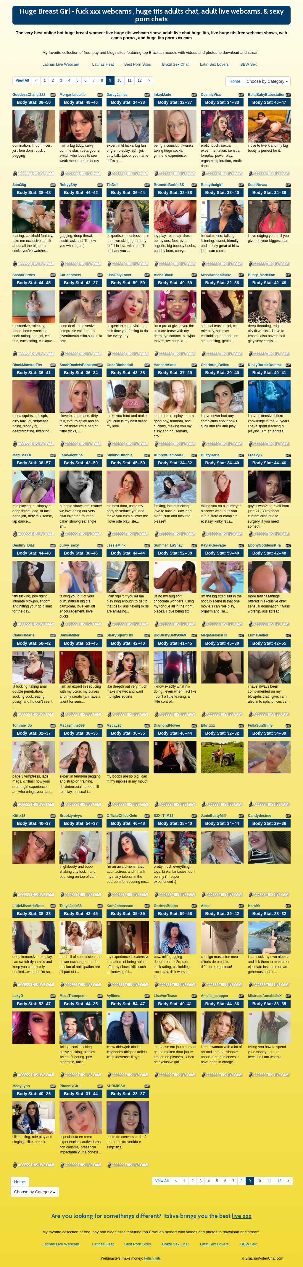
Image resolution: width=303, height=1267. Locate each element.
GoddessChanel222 (28, 95)
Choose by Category (267, 81)
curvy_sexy (69, 545)
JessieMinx (116, 545)
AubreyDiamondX (168, 455)
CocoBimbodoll (120, 365)
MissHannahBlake (216, 275)
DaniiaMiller (69, 635)
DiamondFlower (167, 725)
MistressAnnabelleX (265, 996)
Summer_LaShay (168, 545)
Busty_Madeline (261, 275)
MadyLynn (21, 1086)
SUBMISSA (116, 1086)
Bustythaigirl (212, 185)
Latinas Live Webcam (60, 64)
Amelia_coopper (214, 996)
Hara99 (254, 906)
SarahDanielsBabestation (80, 365)
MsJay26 (114, 725)
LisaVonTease (165, 996)
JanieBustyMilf (213, 816)
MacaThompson (72, 996)
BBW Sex (248, 64)
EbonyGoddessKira (264, 545)
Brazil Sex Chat (175, 64)
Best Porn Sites (137, 64)
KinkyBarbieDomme (265, 365)
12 (139, 80)
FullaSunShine (260, 725)
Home (234, 81)
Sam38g (19, 185)
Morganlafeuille (72, 95)
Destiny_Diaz (23, 545)
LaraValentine (71, 455)
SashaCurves (23, 275)
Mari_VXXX (21, 455)
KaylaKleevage (213, 545)
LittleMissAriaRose (28, 906)
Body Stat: (34, 102)
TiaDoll (112, 185)
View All (22, 80)
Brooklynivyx (70, 816)
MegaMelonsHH (214, 635)
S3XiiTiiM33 (163, 816)
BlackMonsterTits (27, 365)
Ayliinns (113, 996)
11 (129, 80)
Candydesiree (259, 816)
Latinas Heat (103, 64)
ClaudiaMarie (23, 635)
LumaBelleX (258, 635)
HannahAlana (165, 365)
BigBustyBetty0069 (170, 635)
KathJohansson (120, 906)
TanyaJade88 (70, 906)
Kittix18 (18, 816)
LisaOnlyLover (119, 275)
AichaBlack (163, 275)
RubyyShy (68, 185)
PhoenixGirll (69, 1086)
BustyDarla (210, 455)
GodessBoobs (166, 906)
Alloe (205, 906)
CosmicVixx (211, 95)
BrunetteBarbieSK (169, 185)
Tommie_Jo (22, 725)
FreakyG (255, 455)
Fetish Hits (152, 1258)
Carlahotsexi (70, 275)
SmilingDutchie (119, 455)
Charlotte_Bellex (215, 365)
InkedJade (162, 95)
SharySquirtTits (120, 635)
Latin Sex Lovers (214, 64)
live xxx (242, 1215)
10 (119, 80)
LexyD (17, 996)
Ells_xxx (208, 725)
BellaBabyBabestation (267, 95)
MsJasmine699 (72, 725)
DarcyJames (117, 95)
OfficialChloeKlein (122, 816)
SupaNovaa (257, 185)
